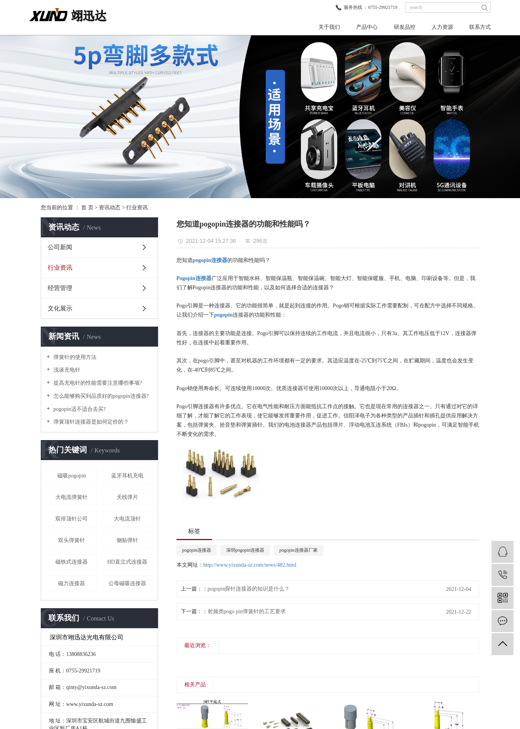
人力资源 (442, 27)
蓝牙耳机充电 (127, 476)
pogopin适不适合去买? (79, 409)
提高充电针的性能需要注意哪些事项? (97, 383)
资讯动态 (109, 207)
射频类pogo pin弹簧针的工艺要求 (247, 611)
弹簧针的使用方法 (74, 357)
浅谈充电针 (66, 370)
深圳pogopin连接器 (245, 550)
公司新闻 (60, 247)
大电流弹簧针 (71, 497)
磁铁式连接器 (71, 562)
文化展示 (60, 308)
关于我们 (329, 27)
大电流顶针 (127, 519)
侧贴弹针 (127, 540)
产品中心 (367, 27)
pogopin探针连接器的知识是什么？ (249, 589)
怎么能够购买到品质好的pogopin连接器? (100, 396)
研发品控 (404, 27)
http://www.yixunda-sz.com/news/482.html (250, 565)
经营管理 (60, 288)
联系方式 (480, 27)
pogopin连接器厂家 (298, 550)
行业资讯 (137, 207)
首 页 (87, 207)
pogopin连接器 (196, 550)
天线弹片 (127, 497)
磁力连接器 (71, 583)
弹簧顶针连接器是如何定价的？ (90, 422)
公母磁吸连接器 (127, 583)
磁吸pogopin (71, 476)
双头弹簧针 (71, 540)
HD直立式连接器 (127, 562)
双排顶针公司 (71, 519)
